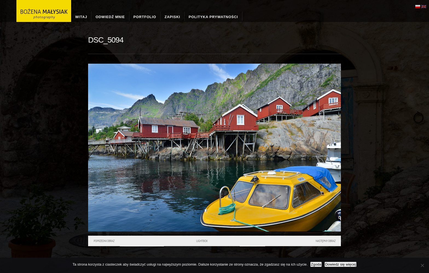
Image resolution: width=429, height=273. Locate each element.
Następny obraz (325, 241)
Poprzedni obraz (104, 241)
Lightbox (201, 241)
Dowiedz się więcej (340, 264)
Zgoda (316, 264)
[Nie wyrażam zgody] (422, 265)
